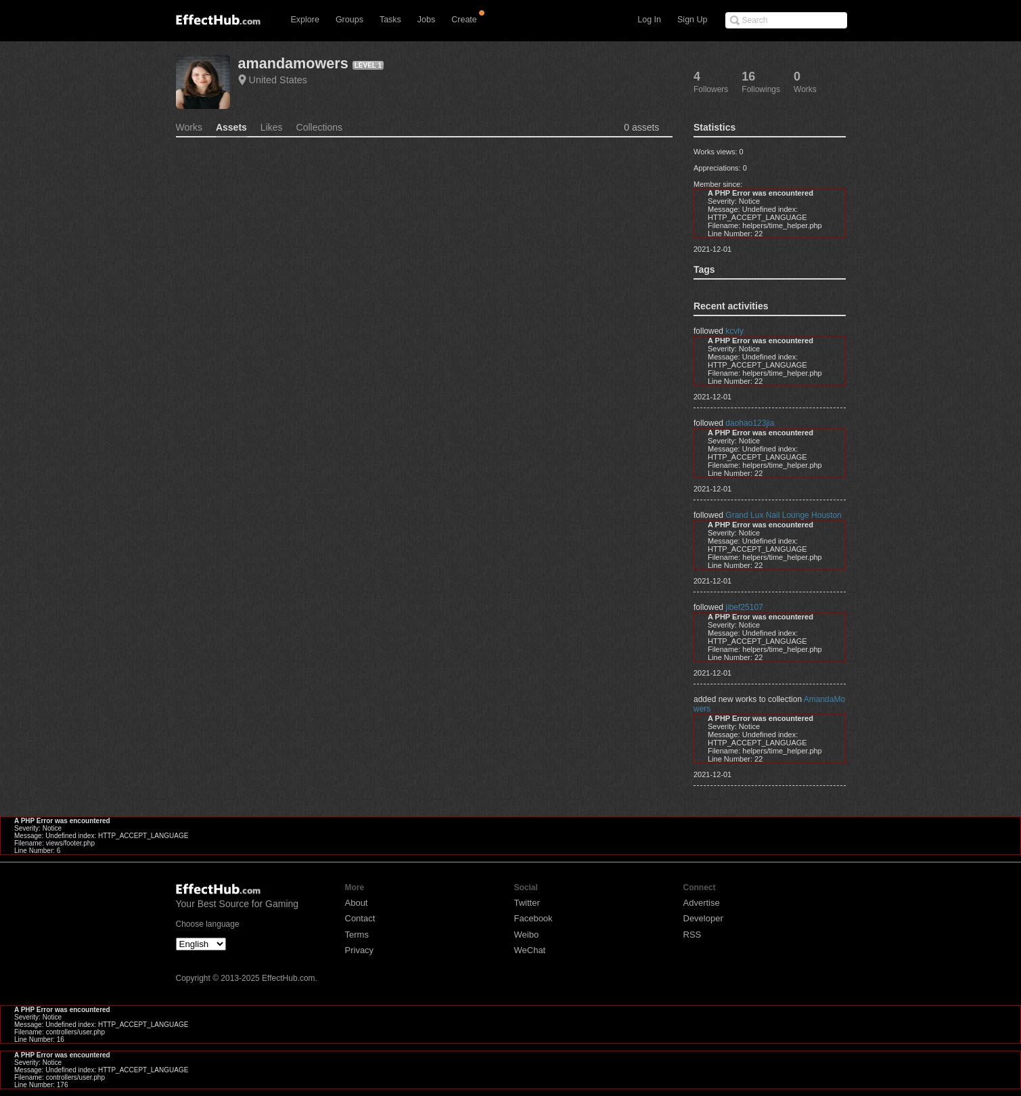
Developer (703, 918)
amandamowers (293, 63)
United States (278, 79)
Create (464, 19)
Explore (305, 19)
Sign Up (692, 19)
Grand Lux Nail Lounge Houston (783, 515)
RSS (692, 934)
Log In (649, 19)
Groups (349, 19)
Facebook (533, 918)
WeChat (530, 950)
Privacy (359, 950)
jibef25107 (744, 607)
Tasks (390, 19)
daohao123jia (749, 423)
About (356, 903)
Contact (360, 918)
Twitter (527, 903)
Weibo (526, 934)
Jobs (426, 19)
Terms (357, 934)
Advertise (701, 903)
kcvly (734, 331)
